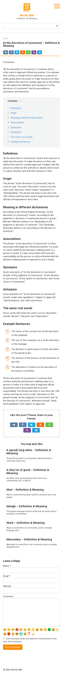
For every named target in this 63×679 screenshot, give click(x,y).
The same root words (21, 137)
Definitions (16, 108)
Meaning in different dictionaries (27, 117)
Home (5, 38)
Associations (17, 122)
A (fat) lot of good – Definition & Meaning (27, 471)
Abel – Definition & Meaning (25, 489)
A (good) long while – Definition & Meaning (28, 451)
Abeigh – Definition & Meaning (26, 506)
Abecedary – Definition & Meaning (29, 539)
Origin (13, 112)
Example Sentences (20, 141)
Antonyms (16, 132)
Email (6, 576)
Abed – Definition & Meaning (25, 522)
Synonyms (16, 127)
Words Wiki (27, 15)
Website (7, 586)
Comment (8, 596)
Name (7, 565)
